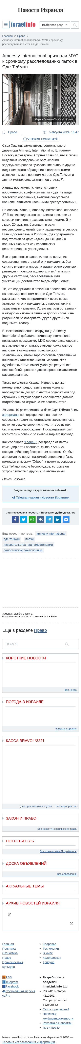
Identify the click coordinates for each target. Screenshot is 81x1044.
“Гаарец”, (31, 442)
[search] (66, 644)
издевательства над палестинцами (28, 544)
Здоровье (49, 943)
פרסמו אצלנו (51, 1027)
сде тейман (12, 539)
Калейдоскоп (52, 957)
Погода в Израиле (66, 728)
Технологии (51, 948)
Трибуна (48, 962)
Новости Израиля (40, 9)
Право (9, 132)
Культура (8, 966)
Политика (9, 948)
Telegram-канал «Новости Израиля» (40, 497)
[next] (71, 923)
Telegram (10, 981)
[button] (18, 24)
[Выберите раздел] (55, 25)
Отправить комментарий (40, 139)
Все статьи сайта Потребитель (58, 851)
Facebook (10, 986)
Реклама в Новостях (57, 1022)
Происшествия (12, 962)
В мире (48, 952)
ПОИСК (11, 644)
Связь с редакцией (56, 1009)
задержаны (10, 414)
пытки (29, 539)
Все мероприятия (66, 805)
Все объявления (66, 873)
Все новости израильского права (57, 828)
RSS (7, 977)
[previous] (9, 914)
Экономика (10, 952)
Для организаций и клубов (36, 805)
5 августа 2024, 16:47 (61, 132)
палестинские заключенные (23, 550)
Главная (8, 943)
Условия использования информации (28, 1041)
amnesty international (50, 533)
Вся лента (70, 689)
